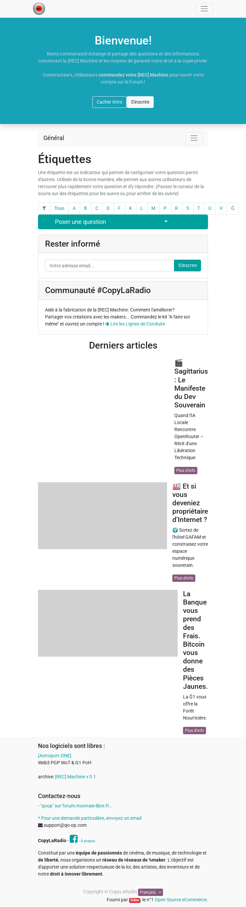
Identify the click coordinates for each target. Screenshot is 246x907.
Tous (59, 208)
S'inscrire (140, 102)
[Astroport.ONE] (54, 755)
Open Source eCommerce (181, 899)
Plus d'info (185, 470)
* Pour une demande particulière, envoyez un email (89, 818)
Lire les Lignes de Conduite (135, 324)
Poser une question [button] (80, 222)
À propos (88, 841)
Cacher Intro (109, 102)
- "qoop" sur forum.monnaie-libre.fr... (75, 805)
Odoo (134, 900)
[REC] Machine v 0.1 (75, 776)
